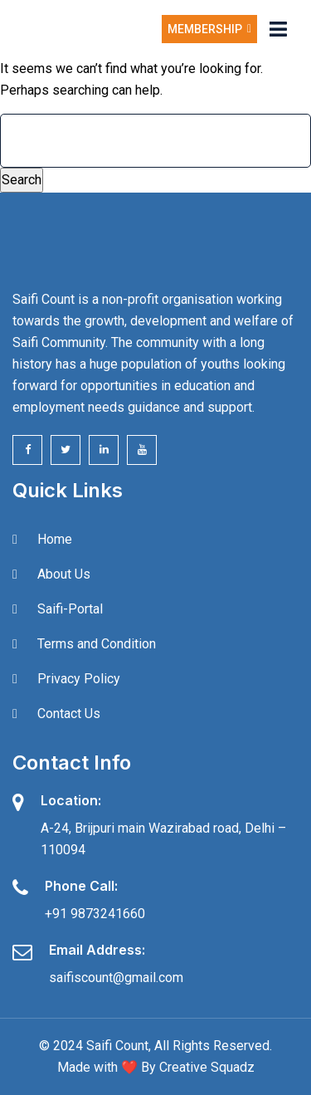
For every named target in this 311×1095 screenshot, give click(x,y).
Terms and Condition (96, 644)
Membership (209, 29)
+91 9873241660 (95, 913)
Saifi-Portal (70, 609)
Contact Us (68, 713)
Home (54, 539)
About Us (63, 574)
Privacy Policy (78, 679)
